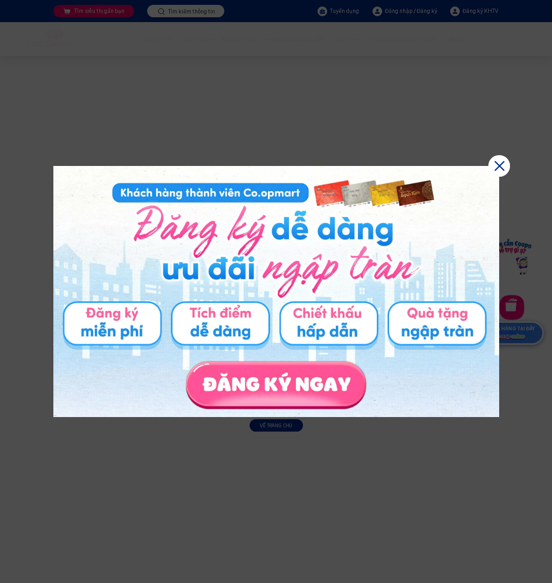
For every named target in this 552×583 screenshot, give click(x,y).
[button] (499, 166)
